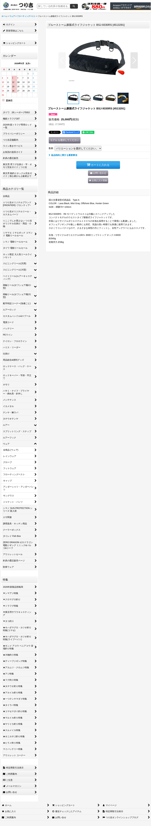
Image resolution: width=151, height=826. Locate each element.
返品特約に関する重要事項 (63, 155)
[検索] (74, 6)
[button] (62, 60)
